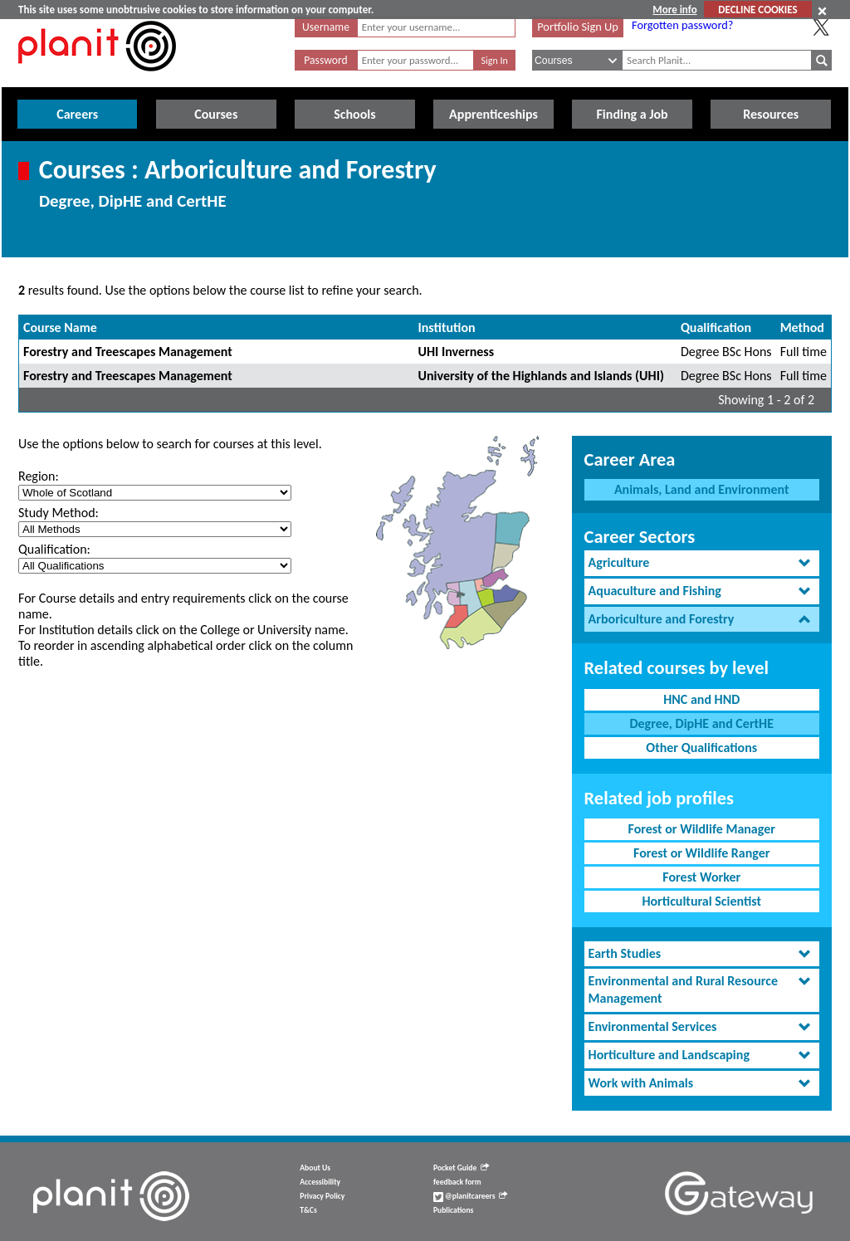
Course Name (60, 327)
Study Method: (58, 512)
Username (325, 27)
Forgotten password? (682, 24)
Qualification (716, 327)
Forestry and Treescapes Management (127, 351)
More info (674, 9)
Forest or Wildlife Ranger (701, 853)
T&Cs (308, 1210)
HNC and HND (701, 699)
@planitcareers (470, 1196)
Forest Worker (701, 877)
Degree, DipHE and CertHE (701, 723)
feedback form (457, 1182)
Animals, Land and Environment (701, 489)
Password (325, 60)
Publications (453, 1210)
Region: (38, 476)
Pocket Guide (461, 1168)
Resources (771, 114)
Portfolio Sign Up (577, 26)
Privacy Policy (322, 1196)
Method (802, 327)
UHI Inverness (456, 351)
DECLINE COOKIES (757, 9)
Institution (447, 327)
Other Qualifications (701, 747)
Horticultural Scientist (701, 901)
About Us (315, 1168)
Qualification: (54, 549)
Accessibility (320, 1182)
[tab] (701, 563)
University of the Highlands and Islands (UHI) (541, 376)
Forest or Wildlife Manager (701, 829)
